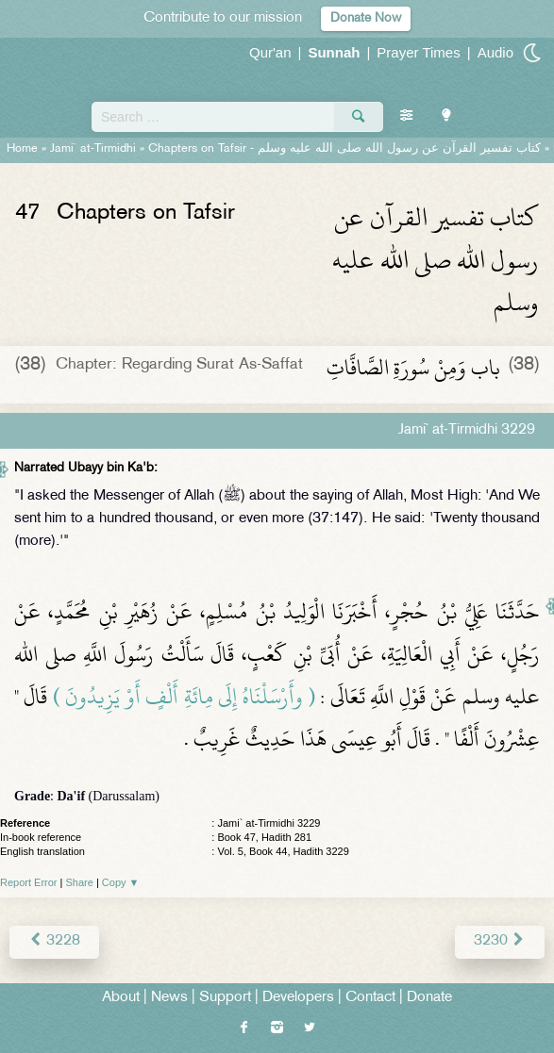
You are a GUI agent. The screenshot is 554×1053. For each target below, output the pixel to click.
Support (225, 998)
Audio (495, 52)
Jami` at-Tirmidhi (93, 149)
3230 (500, 941)
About (121, 998)
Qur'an (270, 52)
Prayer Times (418, 52)
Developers (298, 998)
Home (22, 149)
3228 (54, 941)
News (169, 998)
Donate (429, 998)
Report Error (29, 882)
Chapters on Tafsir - (344, 149)
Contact (370, 998)
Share (79, 882)
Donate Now (365, 18)
